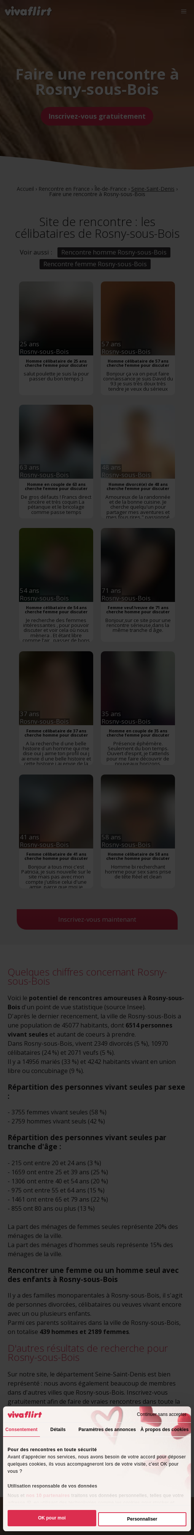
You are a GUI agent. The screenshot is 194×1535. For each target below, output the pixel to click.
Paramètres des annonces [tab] (107, 1429)
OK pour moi (52, 1518)
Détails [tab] (57, 1429)
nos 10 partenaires (48, 1495)
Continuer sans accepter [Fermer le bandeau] (161, 1414)
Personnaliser (142, 1519)
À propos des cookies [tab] (164, 1429)
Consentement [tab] (21, 1429)
